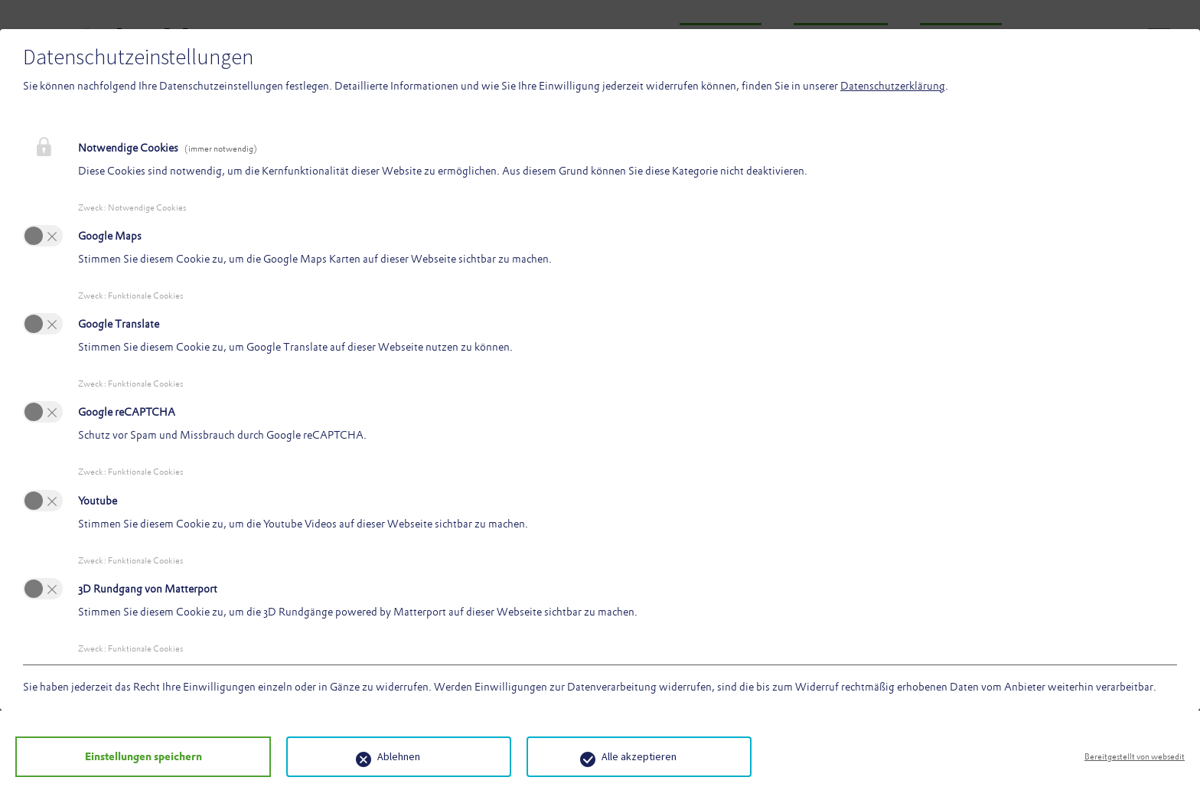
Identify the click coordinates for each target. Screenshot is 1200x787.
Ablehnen (368, 756)
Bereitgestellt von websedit (1134, 756)
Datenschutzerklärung (892, 86)
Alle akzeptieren (608, 756)
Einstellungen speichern (128, 756)
